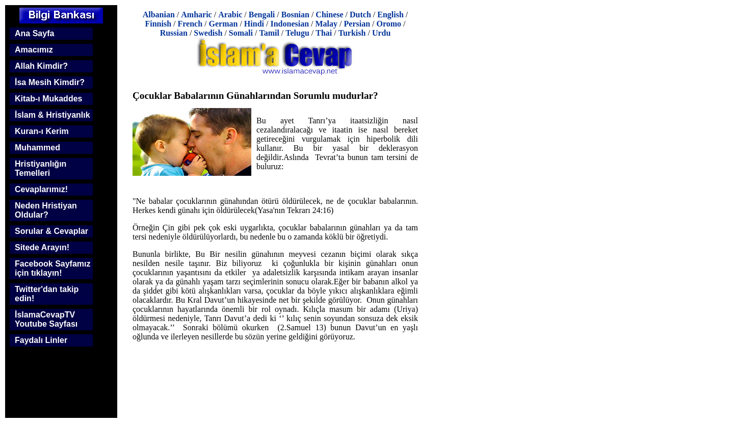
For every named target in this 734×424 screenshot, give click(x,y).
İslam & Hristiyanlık (52, 115)
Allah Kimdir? (41, 66)
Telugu (297, 33)
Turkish (352, 33)
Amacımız (34, 49)
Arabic (230, 14)
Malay (327, 23)
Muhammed (37, 147)
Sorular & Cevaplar (51, 231)
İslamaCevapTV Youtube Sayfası (46, 319)
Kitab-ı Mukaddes (48, 98)
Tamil (269, 33)
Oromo (389, 23)
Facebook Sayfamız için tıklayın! (53, 268)
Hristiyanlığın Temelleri (40, 168)
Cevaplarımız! (41, 189)
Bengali (262, 14)
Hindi (254, 23)
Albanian (159, 14)
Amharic (196, 14)
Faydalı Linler (41, 340)
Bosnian (295, 14)
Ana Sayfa (34, 33)
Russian (174, 33)
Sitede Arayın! (42, 247)
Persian (357, 23)
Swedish (208, 33)
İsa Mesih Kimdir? (50, 82)
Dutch (360, 14)
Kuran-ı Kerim (42, 131)
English (390, 14)
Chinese (329, 14)
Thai (324, 33)
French (189, 23)
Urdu (381, 33)
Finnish (158, 23)
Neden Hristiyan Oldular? (46, 210)
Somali (241, 33)
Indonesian (289, 23)
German (223, 23)
